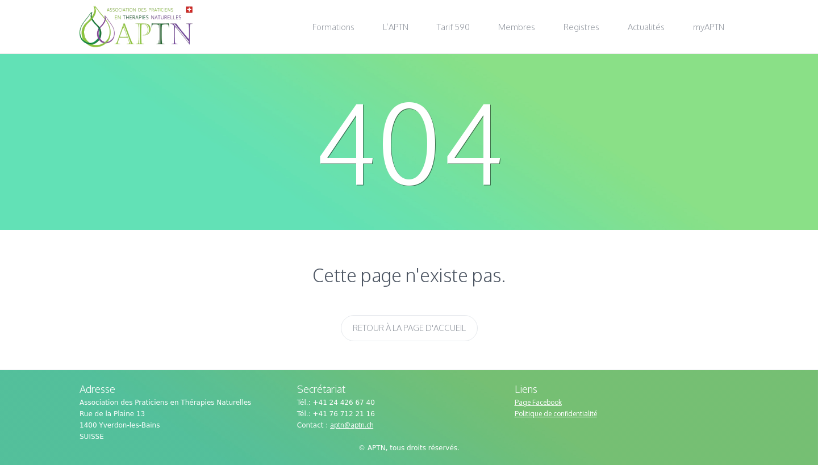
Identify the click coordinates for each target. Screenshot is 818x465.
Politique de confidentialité (556, 413)
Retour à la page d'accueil (409, 327)
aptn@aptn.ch (351, 425)
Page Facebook (538, 402)
